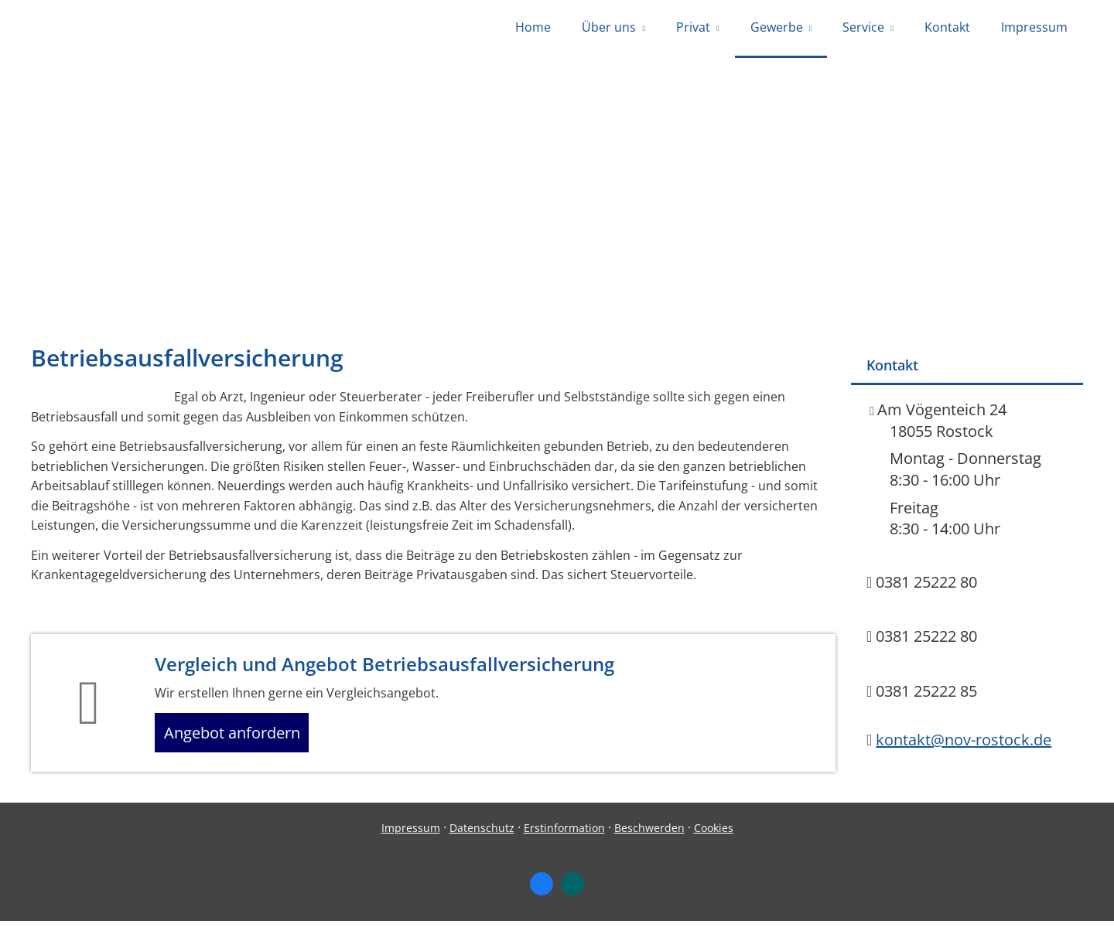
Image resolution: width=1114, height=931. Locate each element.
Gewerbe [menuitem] (776, 29)
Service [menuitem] (863, 29)
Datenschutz (481, 837)
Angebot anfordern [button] (240, 739)
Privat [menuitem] (693, 29)
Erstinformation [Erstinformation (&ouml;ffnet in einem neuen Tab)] (564, 837)
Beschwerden (649, 837)
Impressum (410, 837)
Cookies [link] (713, 837)
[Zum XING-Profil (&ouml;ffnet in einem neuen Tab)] (572, 894)
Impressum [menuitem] (1034, 29)
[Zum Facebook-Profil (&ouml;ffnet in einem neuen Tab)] (541, 894)
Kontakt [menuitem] (947, 29)
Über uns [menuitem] (609, 29)
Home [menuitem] (533, 29)
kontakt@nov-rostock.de (963, 743)
